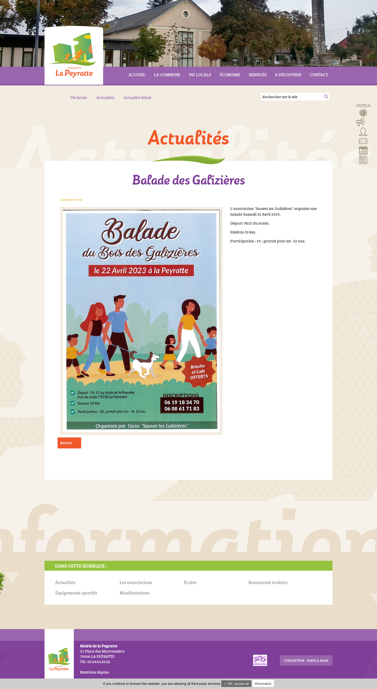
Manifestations (360, 121)
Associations (363, 131)
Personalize (263, 684)
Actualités (363, 159)
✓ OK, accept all (236, 684)
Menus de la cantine (363, 112)
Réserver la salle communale (363, 150)
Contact (363, 140)
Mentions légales (94, 672)
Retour (66, 443)
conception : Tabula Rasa (306, 660)
